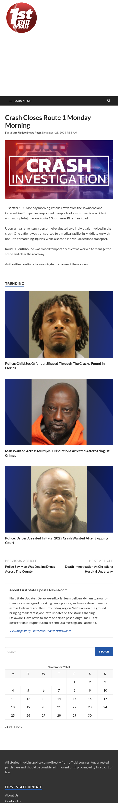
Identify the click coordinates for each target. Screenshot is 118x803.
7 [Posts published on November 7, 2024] (59, 690)
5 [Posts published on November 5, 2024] (28, 690)
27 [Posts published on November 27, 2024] (43, 715)
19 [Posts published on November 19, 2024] (28, 707)
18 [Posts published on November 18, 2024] (13, 707)
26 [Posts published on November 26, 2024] (28, 715)
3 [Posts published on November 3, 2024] (105, 682)
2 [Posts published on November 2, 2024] (90, 682)
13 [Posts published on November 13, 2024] (43, 699)
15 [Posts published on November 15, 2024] (74, 699)
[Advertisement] (59, 65)
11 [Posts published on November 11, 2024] (13, 699)
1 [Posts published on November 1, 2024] (74, 682)
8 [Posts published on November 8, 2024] (74, 690)
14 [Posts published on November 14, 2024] (59, 699)
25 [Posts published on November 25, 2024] (13, 715)
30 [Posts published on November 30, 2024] (90, 715)
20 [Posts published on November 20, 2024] (43, 707)
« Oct (8, 727)
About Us (12, 795)
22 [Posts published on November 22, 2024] (74, 707)
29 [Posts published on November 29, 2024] (74, 715)
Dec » (18, 727)
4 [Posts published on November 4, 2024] (13, 690)
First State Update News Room (23, 132)
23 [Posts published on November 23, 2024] (90, 707)
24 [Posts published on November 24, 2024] (105, 707)
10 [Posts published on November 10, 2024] (105, 690)
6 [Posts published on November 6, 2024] (44, 690)
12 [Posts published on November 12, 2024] (28, 699)
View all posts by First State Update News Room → (42, 631)
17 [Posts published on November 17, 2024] (105, 699)
